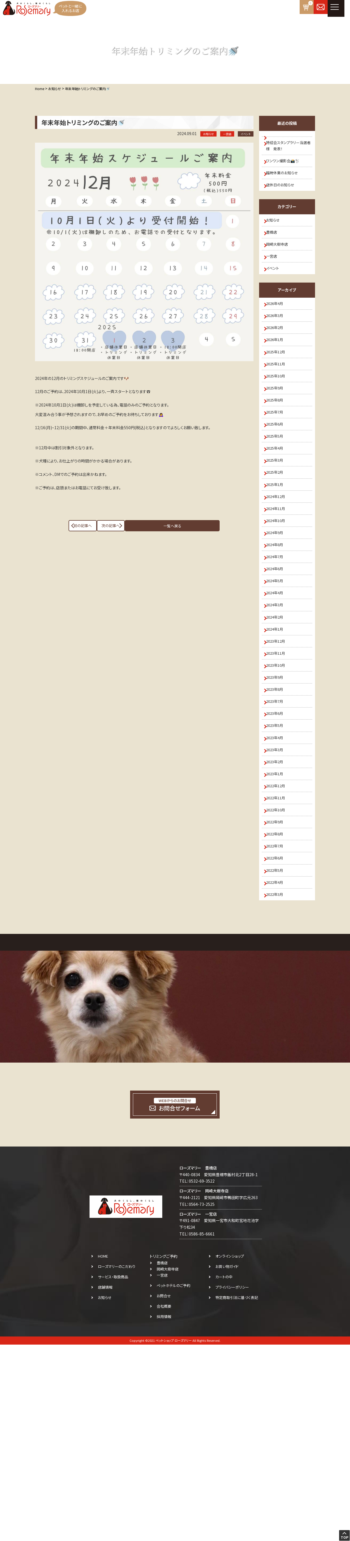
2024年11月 (279, 598)
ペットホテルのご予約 (173, 1481)
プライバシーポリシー (232, 1483)
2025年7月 (278, 475)
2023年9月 (278, 813)
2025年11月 (279, 414)
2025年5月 (278, 506)
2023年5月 (278, 874)
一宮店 (275, 284)
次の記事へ (197, 526)
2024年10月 (279, 614)
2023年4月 (278, 889)
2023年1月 (278, 935)
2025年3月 (278, 537)
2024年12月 (279, 583)
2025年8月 (278, 460)
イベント (276, 299)
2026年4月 (278, 337)
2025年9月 (278, 445)
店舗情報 (105, 1483)
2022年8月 (278, 1012)
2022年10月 (279, 982)
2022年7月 (278, 1027)
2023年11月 (279, 782)
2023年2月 (278, 920)
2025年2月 (278, 552)
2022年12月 (279, 951)
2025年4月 (278, 522)
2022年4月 (278, 1073)
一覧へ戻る (144, 526)
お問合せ (164, 1492)
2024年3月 (278, 721)
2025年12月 (279, 399)
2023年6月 (278, 859)
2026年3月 (278, 353)
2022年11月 (279, 966)
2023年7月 (278, 843)
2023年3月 (278, 905)
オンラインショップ (229, 1452)
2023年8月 (278, 828)
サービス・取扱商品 (113, 1473)
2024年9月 (278, 629)
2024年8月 (278, 644)
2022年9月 (278, 997)
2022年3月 (278, 1089)
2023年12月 (279, 767)
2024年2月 (278, 736)
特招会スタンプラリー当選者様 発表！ (289, 150)
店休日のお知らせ (284, 199)
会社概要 (164, 1502)
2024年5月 (278, 690)
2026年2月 (278, 368)
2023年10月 (279, 797)
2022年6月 (278, 1043)
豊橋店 (275, 253)
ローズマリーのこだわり (116, 1462)
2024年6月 (278, 675)
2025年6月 (278, 491)
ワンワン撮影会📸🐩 (286, 169)
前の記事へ (91, 526)
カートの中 (223, 1473)
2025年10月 (279, 430)
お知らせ (276, 238)
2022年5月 (278, 1058)
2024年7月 (278, 660)
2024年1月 (278, 752)
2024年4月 (278, 705)
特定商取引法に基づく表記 (236, 1494)
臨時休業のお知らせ (286, 184)
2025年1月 (278, 567)
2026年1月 (278, 384)
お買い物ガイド (227, 1462)
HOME (103, 1452)
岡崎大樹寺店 (280, 268)
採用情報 (164, 1513)
